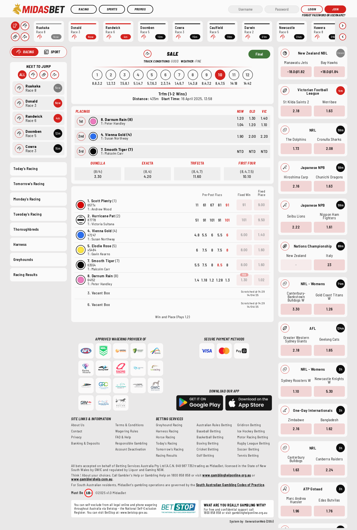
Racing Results (25, 274)
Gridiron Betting (249, 425)
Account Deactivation (130, 449)
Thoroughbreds (26, 229)
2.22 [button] (296, 227)
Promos (140, 9)
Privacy (76, 437)
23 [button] (329, 264)
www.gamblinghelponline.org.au (226, 475)
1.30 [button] (244, 280)
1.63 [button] (329, 111)
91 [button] (244, 204)
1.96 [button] (296, 510)
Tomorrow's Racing (29, 183)
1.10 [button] (296, 391)
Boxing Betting (207, 443)
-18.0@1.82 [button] (296, 71)
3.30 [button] (296, 309)
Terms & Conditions (129, 425)
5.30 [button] (329, 391)
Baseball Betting (209, 431)
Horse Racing (165, 437)
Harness (20, 244)
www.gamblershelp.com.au (92, 479)
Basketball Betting (210, 437)
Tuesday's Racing (27, 214)
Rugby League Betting (253, 443)
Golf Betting (205, 455)
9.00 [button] (261, 204)
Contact (76, 431)
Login (312, 9)
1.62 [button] (329, 428)
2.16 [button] (296, 186)
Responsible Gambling (131, 443)
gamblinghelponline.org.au (250, 513)
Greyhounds (23, 259)
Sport (55, 52)
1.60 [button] (261, 250)
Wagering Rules (126, 431)
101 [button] (244, 220)
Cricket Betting (208, 449)
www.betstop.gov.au (133, 512)
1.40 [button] (261, 234)
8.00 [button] (244, 250)
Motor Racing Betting (252, 437)
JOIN (335, 9)
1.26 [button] (329, 309)
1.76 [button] (329, 510)
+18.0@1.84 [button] (329, 71)
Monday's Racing (27, 198)
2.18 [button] (296, 111)
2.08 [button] (329, 148)
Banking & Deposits (85, 443)
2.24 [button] (329, 470)
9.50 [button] (261, 220)
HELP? (305, 14)
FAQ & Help (123, 437)
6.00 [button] (244, 234)
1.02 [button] (261, 280)
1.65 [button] (329, 350)
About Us (77, 425)
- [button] (296, 264)
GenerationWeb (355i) (259, 521)
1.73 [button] (296, 148)
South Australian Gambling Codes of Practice (230, 485)
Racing (84, 9)
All (22, 75)
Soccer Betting (248, 449)
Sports (112, 9)
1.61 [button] (329, 227)
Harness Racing (167, 431)
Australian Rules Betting (214, 425)
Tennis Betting (248, 455)
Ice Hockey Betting (251, 431)
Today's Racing (25, 168)
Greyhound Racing (169, 425)
